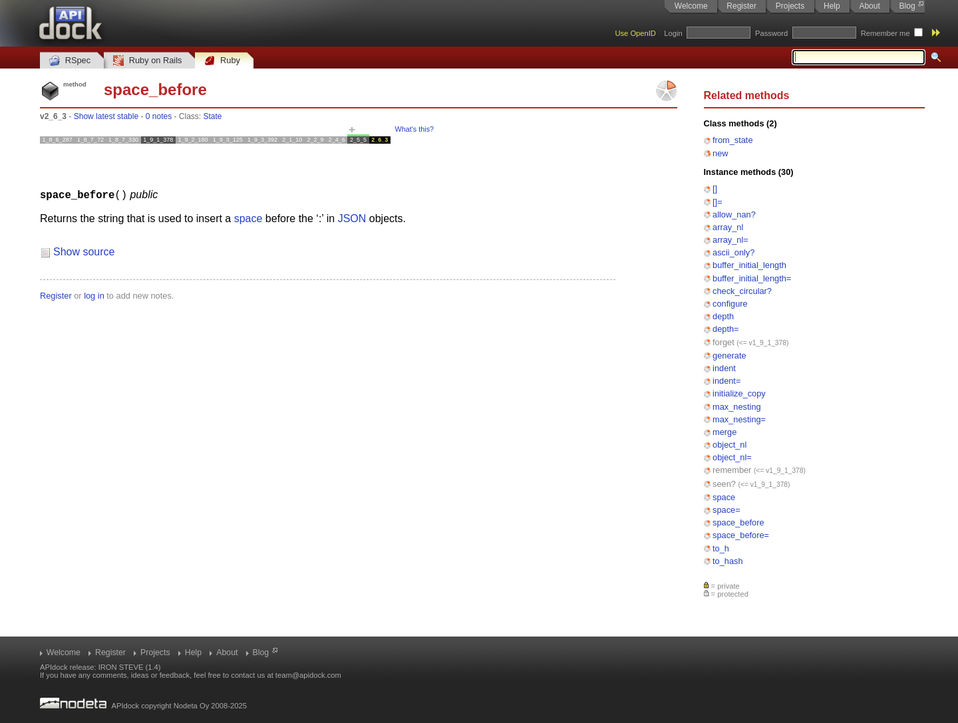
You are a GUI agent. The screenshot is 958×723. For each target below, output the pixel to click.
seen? (724, 484)
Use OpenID (635, 33)
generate (729, 356)
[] (715, 189)
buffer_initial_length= (752, 278)
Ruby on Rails (147, 61)
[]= (717, 202)
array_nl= (730, 240)
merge (724, 432)
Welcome (691, 6)
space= (726, 510)
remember (732, 470)
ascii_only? (733, 252)
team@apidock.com (308, 675)
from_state (732, 140)
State (213, 116)
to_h (721, 548)
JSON (352, 217)
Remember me (885, 33)
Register (741, 6)
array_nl (728, 227)
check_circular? (742, 291)
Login (673, 33)
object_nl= (732, 457)
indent (724, 368)
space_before (738, 522)
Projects (790, 6)
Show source (84, 251)
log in (94, 295)
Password (771, 33)
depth (723, 316)
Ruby (222, 61)
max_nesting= (739, 419)
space (724, 497)
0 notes (159, 116)
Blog (907, 6)
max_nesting (737, 407)
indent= (726, 381)
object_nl (729, 445)
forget (723, 342)
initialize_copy (739, 393)
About (869, 6)
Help (832, 6)
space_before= (741, 535)
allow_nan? (734, 214)
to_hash (728, 561)
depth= (726, 329)
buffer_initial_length (749, 265)
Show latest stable (106, 116)
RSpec (69, 61)
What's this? (414, 129)
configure (730, 304)
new (720, 153)
